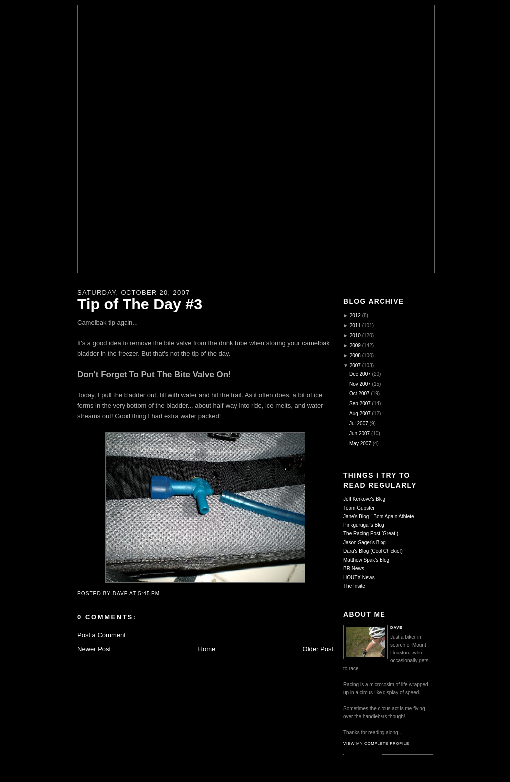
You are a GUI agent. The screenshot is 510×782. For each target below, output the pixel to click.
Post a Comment (101, 635)
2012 (355, 315)
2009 (355, 345)
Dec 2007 (360, 374)
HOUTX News (359, 577)
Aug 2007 (360, 413)
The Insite (354, 586)
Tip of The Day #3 (139, 303)
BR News (353, 568)
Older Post (318, 648)
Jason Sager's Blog (364, 542)
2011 (355, 325)
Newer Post (94, 648)
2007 (355, 365)
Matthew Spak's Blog (366, 560)
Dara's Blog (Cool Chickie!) (373, 551)
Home (207, 648)
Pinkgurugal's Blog (363, 525)
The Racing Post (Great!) (370, 533)
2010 (355, 335)
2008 (355, 355)
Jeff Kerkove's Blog (364, 499)
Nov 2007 (360, 384)
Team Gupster (359, 508)
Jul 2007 (358, 423)
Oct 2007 (359, 393)
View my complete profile (376, 743)
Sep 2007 (360, 403)
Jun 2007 (359, 433)
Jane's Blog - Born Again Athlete (378, 516)
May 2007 (360, 443)
